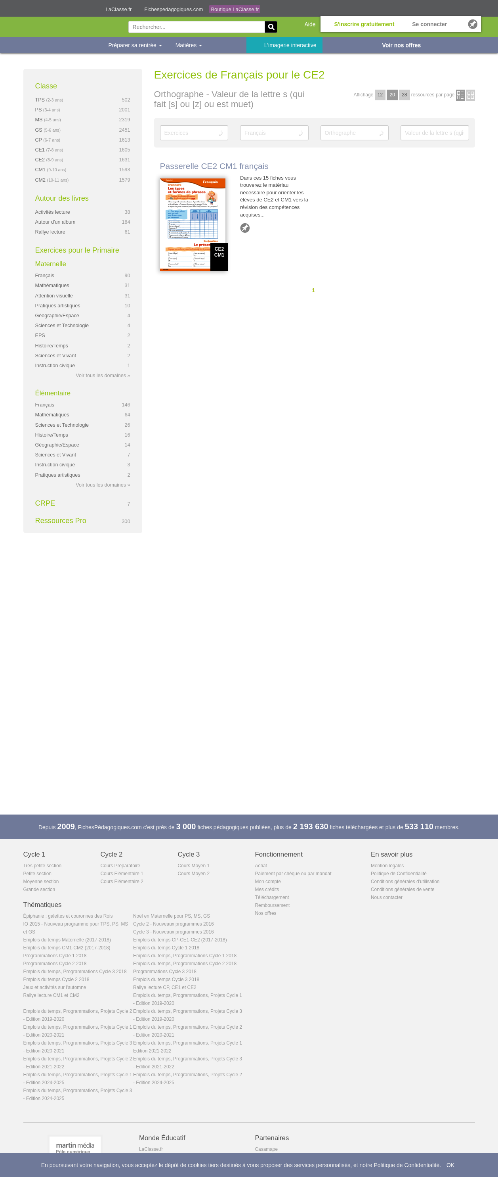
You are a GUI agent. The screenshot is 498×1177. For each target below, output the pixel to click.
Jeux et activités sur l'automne (54, 987)
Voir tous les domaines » (103, 375)
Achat (261, 865)
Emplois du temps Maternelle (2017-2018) (67, 940)
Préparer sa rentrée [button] (135, 45)
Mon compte (268, 881)
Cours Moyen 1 (194, 865)
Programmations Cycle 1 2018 (55, 955)
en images (470, 95)
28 (404, 95)
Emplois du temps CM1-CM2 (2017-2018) (67, 948)
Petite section (37, 873)
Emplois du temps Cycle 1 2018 (166, 948)
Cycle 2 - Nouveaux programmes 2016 (173, 924)
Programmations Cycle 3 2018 (165, 971)
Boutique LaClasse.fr (235, 9)
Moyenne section (41, 881)
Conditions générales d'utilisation (405, 881)
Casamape (266, 1149)
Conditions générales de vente (403, 889)
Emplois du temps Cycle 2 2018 (56, 979)
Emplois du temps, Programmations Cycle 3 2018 (75, 971)
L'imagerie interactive (290, 45)
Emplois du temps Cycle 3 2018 (166, 979)
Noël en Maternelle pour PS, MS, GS (171, 916)
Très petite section (42, 865)
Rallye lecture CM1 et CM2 (51, 995)
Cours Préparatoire (120, 865)
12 (380, 95)
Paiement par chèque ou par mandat (293, 873)
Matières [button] (189, 45)
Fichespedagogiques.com (173, 9)
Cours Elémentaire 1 (122, 873)
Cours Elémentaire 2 (122, 881)
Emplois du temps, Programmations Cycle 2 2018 (185, 963)
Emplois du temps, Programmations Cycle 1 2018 (185, 955)
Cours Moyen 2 (194, 873)
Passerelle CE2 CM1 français (214, 166)
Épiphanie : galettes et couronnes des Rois (68, 916)
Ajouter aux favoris (245, 228)
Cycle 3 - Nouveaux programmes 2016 (173, 932)
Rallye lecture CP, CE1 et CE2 (165, 987)
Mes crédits (267, 889)
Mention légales (387, 865)
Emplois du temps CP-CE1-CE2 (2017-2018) (180, 940)
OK (450, 1165)
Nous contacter (387, 897)
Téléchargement (272, 897)
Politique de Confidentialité (399, 873)
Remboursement (272, 905)
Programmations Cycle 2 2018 (55, 963)
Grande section (39, 889)
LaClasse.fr (119, 9)
